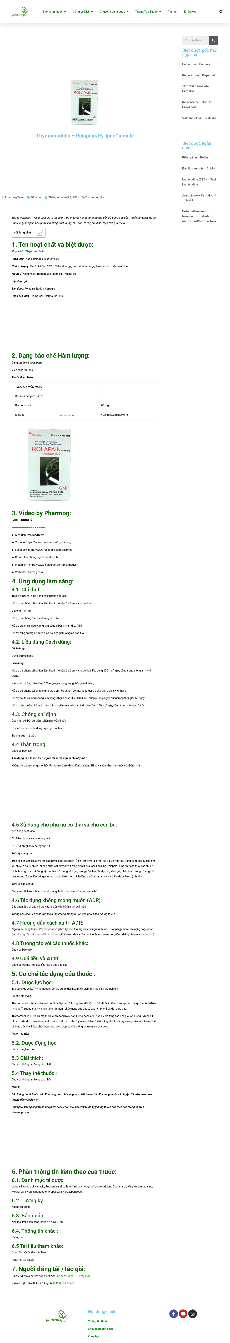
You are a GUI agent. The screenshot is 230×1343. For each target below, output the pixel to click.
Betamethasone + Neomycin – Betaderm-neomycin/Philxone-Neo (199, 216)
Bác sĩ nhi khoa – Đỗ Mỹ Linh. (73, 1276)
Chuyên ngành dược (114, 12)
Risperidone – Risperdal (198, 75)
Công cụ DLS (83, 12)
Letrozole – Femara (196, 64)
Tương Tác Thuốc (148, 12)
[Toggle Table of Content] (38, 233)
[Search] (213, 40)
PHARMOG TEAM (63, 1283)
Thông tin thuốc (54, 12)
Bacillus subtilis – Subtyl (199, 168)
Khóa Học (190, 11)
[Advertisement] (85, 49)
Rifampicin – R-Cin (195, 157)
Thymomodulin (94, 197)
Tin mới (172, 11)
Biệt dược (36, 197)
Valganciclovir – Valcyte (199, 118)
